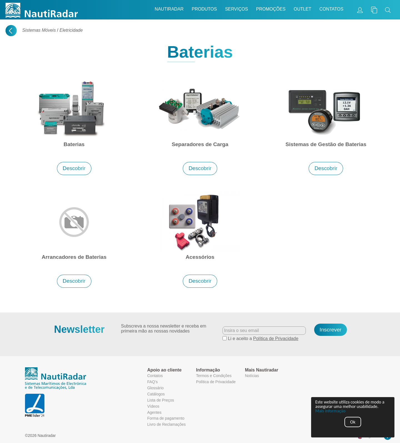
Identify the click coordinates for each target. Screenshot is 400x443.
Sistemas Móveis (39, 30)
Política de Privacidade (275, 338)
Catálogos (156, 394)
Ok (353, 422)
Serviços (236, 9)
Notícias (252, 375)
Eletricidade (71, 30)
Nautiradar (169, 9)
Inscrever (331, 330)
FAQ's (152, 382)
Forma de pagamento (165, 418)
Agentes (154, 412)
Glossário (155, 388)
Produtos (204, 9)
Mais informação (330, 411)
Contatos (331, 9)
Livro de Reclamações (166, 424)
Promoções (271, 9)
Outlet (302, 9)
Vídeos (153, 406)
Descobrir (74, 168)
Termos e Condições (214, 375)
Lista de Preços (160, 400)
